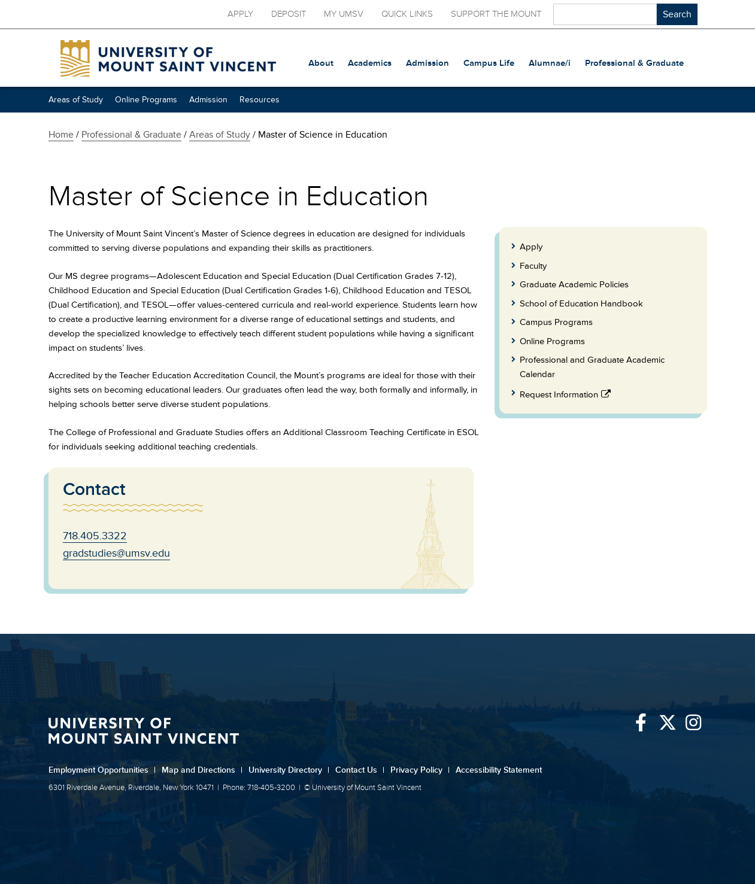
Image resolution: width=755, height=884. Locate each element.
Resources (259, 100)
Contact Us (359, 770)
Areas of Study (75, 100)
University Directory (288, 770)
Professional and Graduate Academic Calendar (592, 367)
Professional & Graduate (131, 135)
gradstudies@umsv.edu (116, 553)
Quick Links (407, 14)
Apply (240, 14)
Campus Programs (556, 322)
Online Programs (146, 100)
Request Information (559, 394)
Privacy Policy (420, 770)
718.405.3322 (95, 535)
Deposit (288, 14)
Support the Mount (496, 14)
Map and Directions (202, 770)
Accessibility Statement (499, 770)
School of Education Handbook (581, 303)
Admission (208, 100)
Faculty (533, 266)
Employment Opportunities (102, 770)
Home (61, 135)
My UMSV (343, 14)
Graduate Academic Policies (574, 284)
